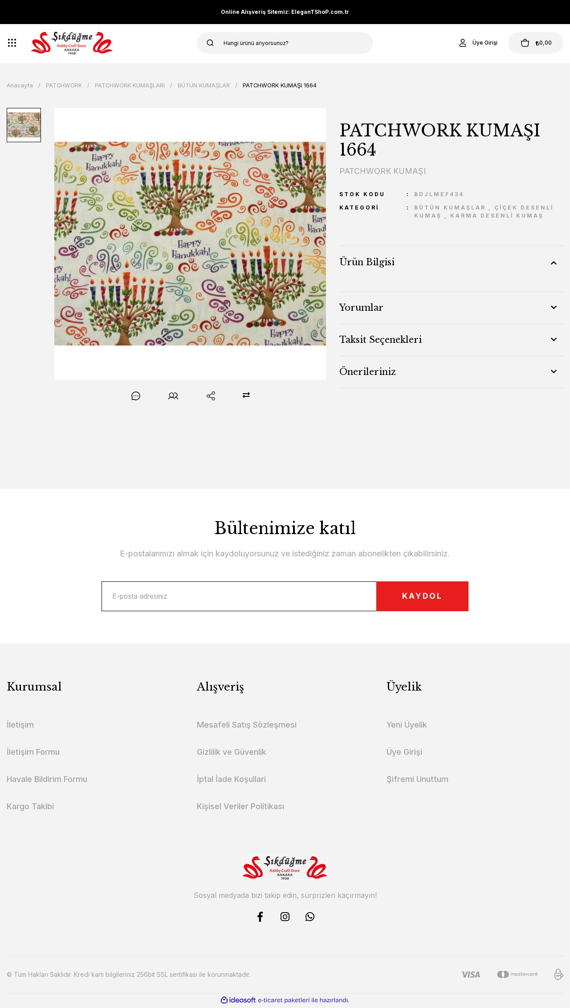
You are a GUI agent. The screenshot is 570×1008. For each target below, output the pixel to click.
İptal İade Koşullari (231, 780)
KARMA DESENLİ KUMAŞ (497, 215)
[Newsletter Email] (285, 597)
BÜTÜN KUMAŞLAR (450, 207)
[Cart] (534, 42)
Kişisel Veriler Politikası (240, 807)
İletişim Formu (33, 753)
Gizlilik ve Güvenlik (231, 753)
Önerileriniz (367, 371)
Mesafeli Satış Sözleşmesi (247, 726)
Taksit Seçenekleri (380, 339)
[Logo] (72, 42)
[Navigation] (12, 43)
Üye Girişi (404, 753)
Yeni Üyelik (407, 726)
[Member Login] (474, 42)
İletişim (20, 726)
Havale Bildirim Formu (47, 780)
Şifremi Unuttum (417, 780)
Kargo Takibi (30, 807)
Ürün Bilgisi (367, 262)
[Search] (285, 42)
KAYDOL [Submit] (419, 596)
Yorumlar (361, 307)
